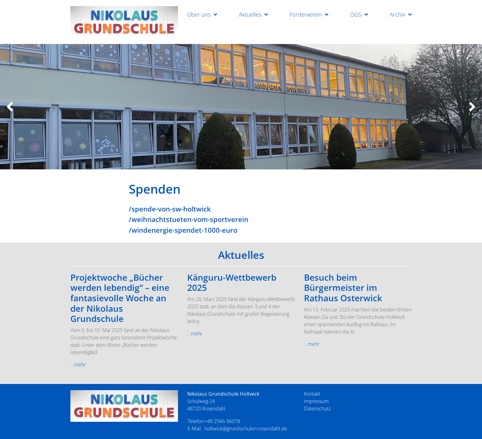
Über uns (199, 14)
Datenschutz (317, 408)
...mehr (78, 364)
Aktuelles (250, 14)
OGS (356, 14)
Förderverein (306, 14)
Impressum (316, 401)
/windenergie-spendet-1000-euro (183, 230)
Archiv (397, 14)
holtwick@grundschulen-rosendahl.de (245, 428)
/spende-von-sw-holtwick (170, 208)
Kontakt (312, 393)
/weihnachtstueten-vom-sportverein (188, 219)
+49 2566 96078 (222, 421)
